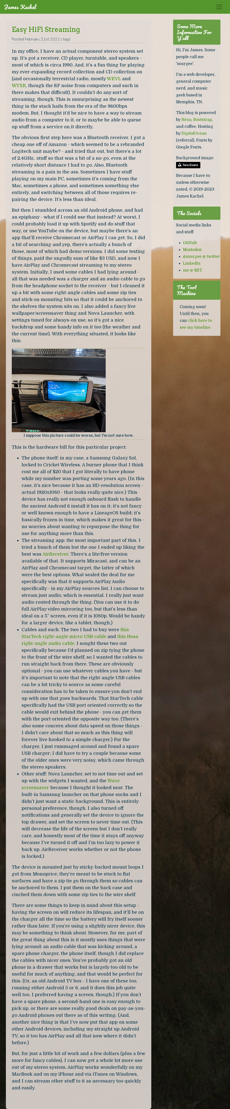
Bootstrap (202, 119)
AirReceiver (55, 554)
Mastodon (192, 250)
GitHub (190, 243)
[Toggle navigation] (219, 7)
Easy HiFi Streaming (46, 29)
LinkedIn (192, 263)
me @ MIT (192, 270)
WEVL (114, 78)
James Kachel (20, 7)
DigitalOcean (194, 133)
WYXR (19, 85)
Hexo (186, 119)
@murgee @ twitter (201, 256)
